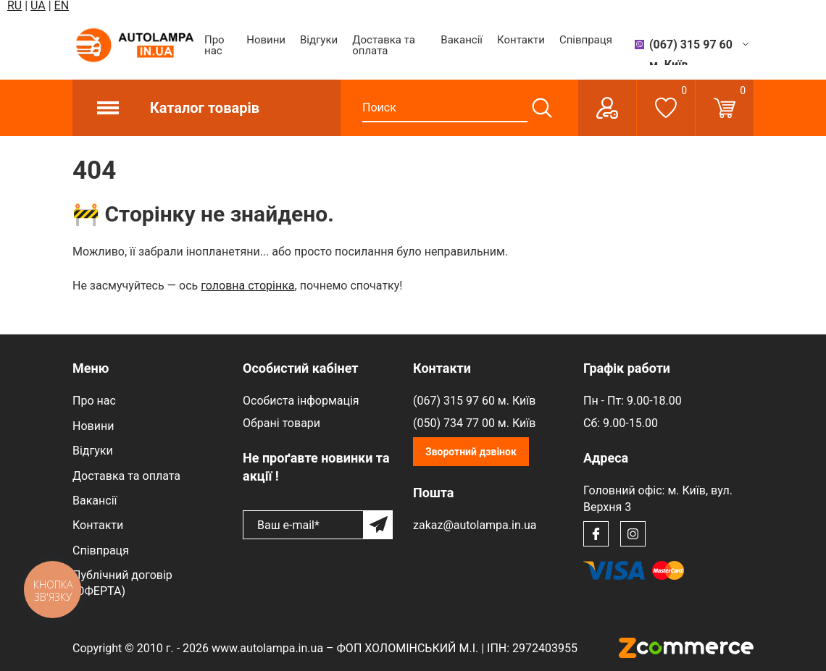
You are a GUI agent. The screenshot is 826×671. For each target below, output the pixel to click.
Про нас (214, 45)
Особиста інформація (301, 401)
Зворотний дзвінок (471, 451)
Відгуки (319, 39)
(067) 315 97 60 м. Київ (474, 401)
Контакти (521, 39)
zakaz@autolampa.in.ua (474, 525)
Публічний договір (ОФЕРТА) (122, 583)
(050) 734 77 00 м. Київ (474, 423)
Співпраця (585, 39)
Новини (265, 39)
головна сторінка (247, 285)
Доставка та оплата (383, 45)
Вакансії (462, 39)
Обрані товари (281, 423)
